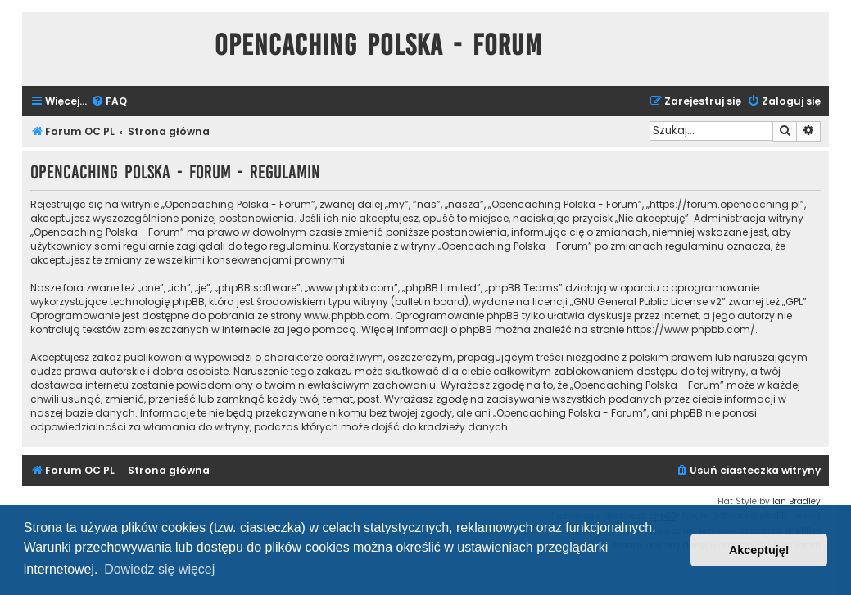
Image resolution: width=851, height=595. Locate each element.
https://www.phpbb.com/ (691, 329)
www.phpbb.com (347, 315)
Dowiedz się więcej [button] (159, 569)
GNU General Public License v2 (647, 302)
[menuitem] (109, 102)
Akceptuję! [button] (759, 550)
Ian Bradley (796, 501)
